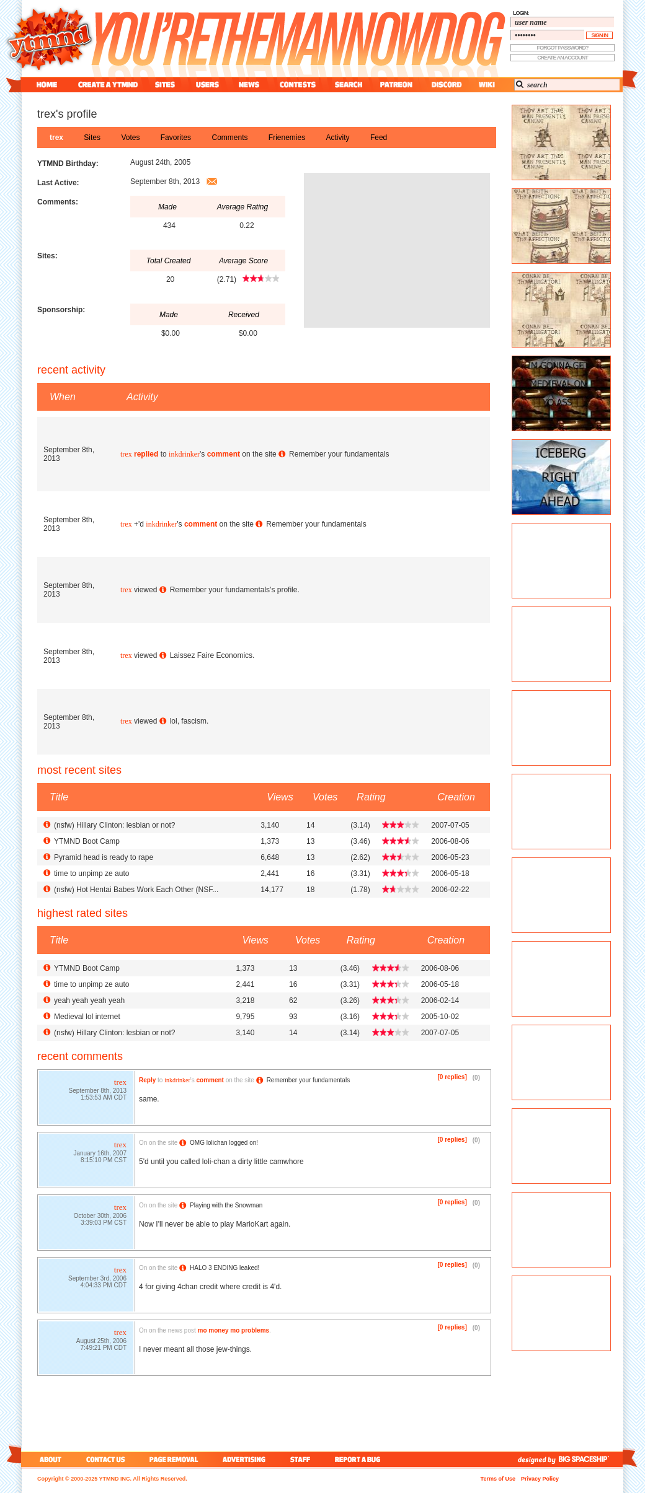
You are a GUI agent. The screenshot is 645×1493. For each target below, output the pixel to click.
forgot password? (563, 48)
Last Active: (58, 182)
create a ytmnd (108, 84)
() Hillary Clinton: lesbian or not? (114, 825)
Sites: (47, 256)
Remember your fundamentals (339, 454)
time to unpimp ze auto (91, 873)
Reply (147, 1080)
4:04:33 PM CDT (104, 1286)
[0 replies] (452, 1077)
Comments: (57, 202)
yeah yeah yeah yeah (89, 1000)
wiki (486, 84)
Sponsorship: (61, 309)
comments (229, 137)
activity (338, 137)
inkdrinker (184, 454)
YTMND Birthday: (68, 163)
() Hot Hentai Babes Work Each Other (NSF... (136, 889)
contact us (105, 1459)
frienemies (287, 137)
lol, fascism (188, 721)
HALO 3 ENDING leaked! (224, 1267)
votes (130, 137)
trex (56, 137)
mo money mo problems (234, 1330)
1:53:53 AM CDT (104, 1098)
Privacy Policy (540, 1479)
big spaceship (589, 1459)
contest (297, 84)
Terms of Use (498, 1479)
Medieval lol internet (87, 1016)
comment (223, 454)
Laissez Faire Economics (211, 655)
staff (301, 1459)
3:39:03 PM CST (104, 1223)
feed (378, 137)
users (207, 84)
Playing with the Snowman (226, 1205)
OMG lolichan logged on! (224, 1142)
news (249, 84)
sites (164, 84)
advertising (244, 1459)
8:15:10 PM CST (104, 1161)
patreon (396, 84)
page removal (173, 1459)
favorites (176, 137)
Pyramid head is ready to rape (103, 857)
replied (146, 454)
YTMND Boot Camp (87, 841)
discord (445, 84)
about (48, 1459)
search (348, 84)
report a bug (360, 1459)
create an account (562, 58)
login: (521, 13)
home (47, 84)
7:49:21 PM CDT (104, 1349)
